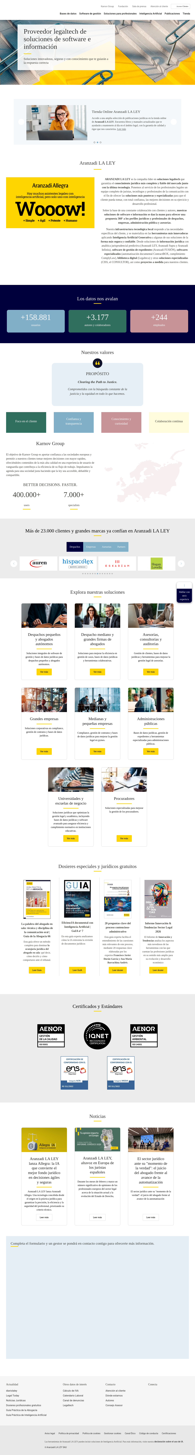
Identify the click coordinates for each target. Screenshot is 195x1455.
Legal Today (12, 1395)
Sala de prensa (139, 6)
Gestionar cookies (112, 1433)
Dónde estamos (114, 1395)
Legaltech (68, 1405)
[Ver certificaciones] (162, 1404)
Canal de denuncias (73, 1400)
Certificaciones (169, 1433)
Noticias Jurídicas (16, 1400)
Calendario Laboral (73, 1395)
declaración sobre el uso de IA (168, 1441)
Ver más (44, 672)
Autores (110, 1400)
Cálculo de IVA (71, 1390)
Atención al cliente (159, 6)
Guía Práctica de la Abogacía (21, 1410)
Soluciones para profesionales (120, 13)
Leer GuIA (77, 970)
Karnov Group (107, 6)
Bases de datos (68, 13)
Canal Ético (130, 1433)
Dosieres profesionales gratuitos (23, 1405)
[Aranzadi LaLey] (18, 1435)
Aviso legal (50, 1433)
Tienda (186, 13)
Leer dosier (117, 970)
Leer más (121, 129)
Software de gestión (90, 13)
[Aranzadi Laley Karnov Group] (15, 11)
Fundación (123, 6)
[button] (181, 563)
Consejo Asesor (114, 1405)
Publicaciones (172, 13)
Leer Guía (37, 970)
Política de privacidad (69, 1433)
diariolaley (11, 1390)
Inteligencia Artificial (150, 13)
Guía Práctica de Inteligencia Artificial (26, 1415)
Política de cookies (91, 1433)
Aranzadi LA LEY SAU (57, 1447)
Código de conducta (148, 1433)
